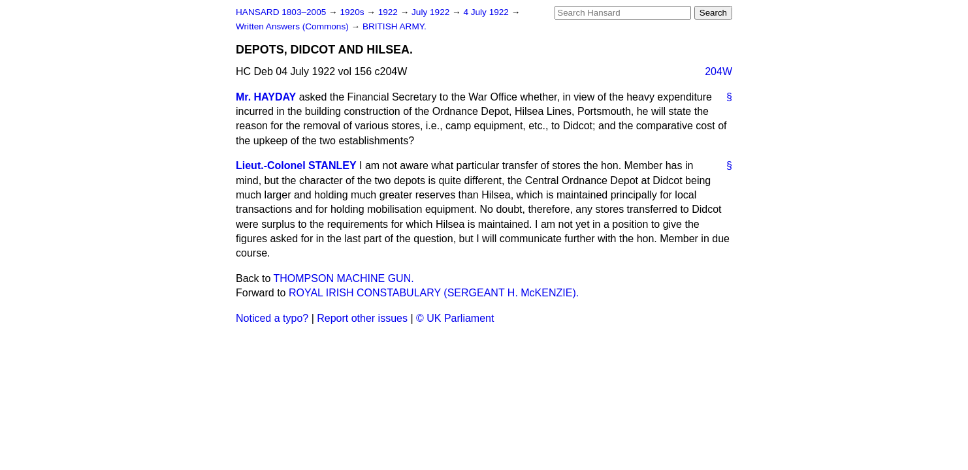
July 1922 (431, 12)
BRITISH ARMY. (395, 26)
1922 (389, 12)
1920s (353, 12)
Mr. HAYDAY (266, 96)
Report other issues (362, 318)
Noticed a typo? (272, 318)
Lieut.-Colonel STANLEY (296, 165)
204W (718, 71)
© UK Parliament (455, 318)
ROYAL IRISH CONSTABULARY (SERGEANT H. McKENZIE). (434, 292)
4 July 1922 (487, 12)
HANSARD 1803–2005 (281, 12)
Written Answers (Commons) (293, 26)
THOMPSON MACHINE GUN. (344, 278)
